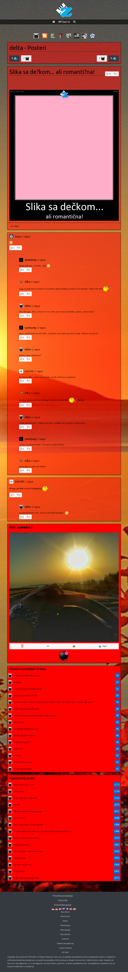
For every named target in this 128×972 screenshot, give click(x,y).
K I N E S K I (19, 818)
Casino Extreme (65, 948)
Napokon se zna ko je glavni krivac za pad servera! (35, 715)
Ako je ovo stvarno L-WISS (25, 695)
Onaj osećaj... (19, 722)
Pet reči (17, 804)
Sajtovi (65, 921)
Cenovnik (62, 900)
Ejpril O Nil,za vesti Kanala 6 (26, 838)
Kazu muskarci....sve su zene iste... (28, 851)
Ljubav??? (18, 749)
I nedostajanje (19, 858)
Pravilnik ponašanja (63, 896)
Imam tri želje (19, 871)
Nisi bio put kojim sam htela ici (27, 675)
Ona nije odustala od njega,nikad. (28, 689)
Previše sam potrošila (23, 768)
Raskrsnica (65, 916)
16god (102, 646)
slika (27, 281)
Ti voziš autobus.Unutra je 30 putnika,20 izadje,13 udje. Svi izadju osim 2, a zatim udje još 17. (54, 702)
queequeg (30, 259)
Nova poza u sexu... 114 (24, 784)
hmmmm (17, 682)
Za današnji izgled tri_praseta (26, 729)
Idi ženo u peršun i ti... (23, 864)
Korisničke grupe (62, 905)
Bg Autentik (65, 934)
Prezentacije (65, 925)
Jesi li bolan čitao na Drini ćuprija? (28, 824)
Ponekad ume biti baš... (23, 762)
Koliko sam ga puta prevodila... (27, 709)
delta (16, 48)
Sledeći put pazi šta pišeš (24, 735)
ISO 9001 (65, 952)
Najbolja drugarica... (22, 742)
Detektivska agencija (65, 943)
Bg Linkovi (65, 912)
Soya (18, 236)
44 (48, 646)
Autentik (65, 939)
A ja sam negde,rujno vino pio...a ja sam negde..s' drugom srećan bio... (43, 831)
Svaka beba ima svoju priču (25, 798)
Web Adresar (65, 930)
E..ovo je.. (18, 755)
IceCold (29, 371)
